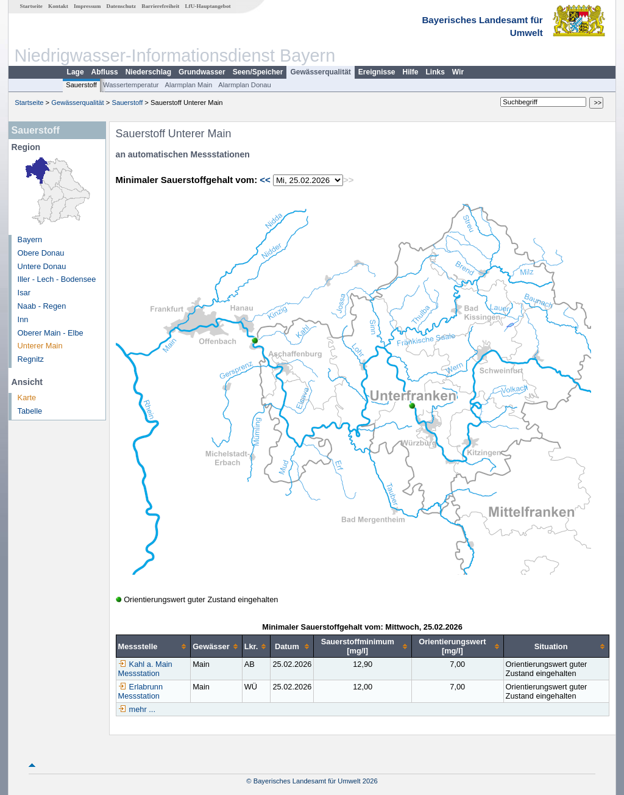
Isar (24, 292)
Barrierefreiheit (160, 6)
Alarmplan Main (189, 84)
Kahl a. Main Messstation (145, 669)
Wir (458, 72)
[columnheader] (153, 646)
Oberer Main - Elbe (50, 332)
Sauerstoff (81, 84)
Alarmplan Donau (244, 84)
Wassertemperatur (131, 84)
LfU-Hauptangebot (207, 6)
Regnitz (31, 359)
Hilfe (411, 72)
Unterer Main (40, 345)
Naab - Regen (42, 306)
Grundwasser (202, 72)
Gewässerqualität (320, 72)
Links (435, 72)
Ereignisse (376, 72)
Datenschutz (121, 6)
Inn (23, 319)
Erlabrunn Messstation (140, 691)
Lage (75, 72)
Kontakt (58, 6)
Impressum (87, 6)
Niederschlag (148, 72)
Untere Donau (42, 266)
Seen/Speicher (258, 72)
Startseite (31, 6)
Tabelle (30, 410)
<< (265, 179)
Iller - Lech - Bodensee (57, 279)
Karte (27, 397)
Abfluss (104, 72)
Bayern (30, 239)
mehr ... (142, 709)
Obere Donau (41, 252)
